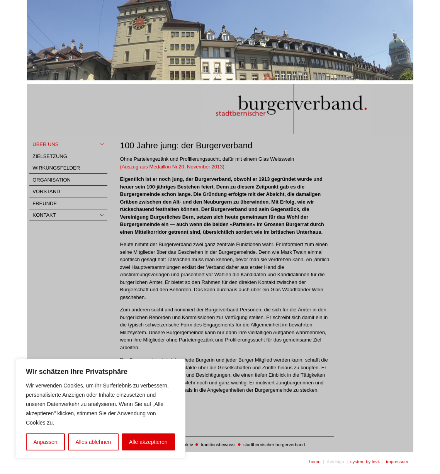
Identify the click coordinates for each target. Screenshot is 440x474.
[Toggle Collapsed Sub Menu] (68, 145)
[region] (100, 409)
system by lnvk (365, 461)
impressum (397, 461)
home (315, 461)
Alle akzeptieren (148, 442)
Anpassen (45, 442)
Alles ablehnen (93, 442)
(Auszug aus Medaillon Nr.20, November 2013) (172, 167)
